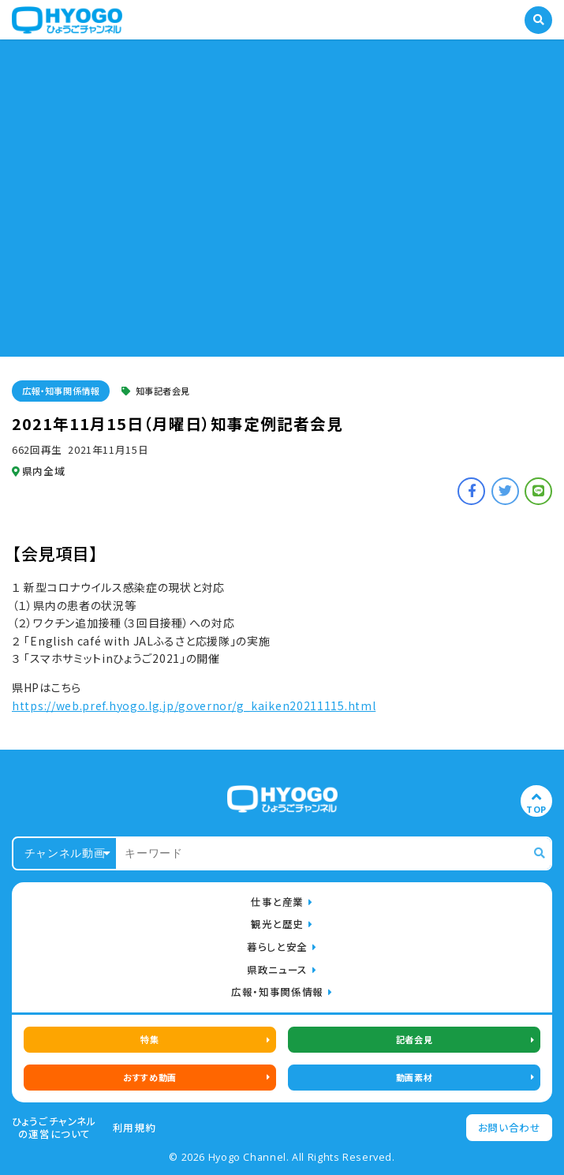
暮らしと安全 (277, 946)
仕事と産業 (277, 901)
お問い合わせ (509, 1127)
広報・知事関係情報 (60, 390)
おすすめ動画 (149, 1077)
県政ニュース (277, 969)
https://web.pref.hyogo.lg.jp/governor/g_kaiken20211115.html (193, 705)
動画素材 (414, 1077)
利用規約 (134, 1127)
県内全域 (38, 470)
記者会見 (414, 1039)
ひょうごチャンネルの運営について (54, 1127)
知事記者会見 (155, 391)
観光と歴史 (277, 923)
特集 (149, 1039)
